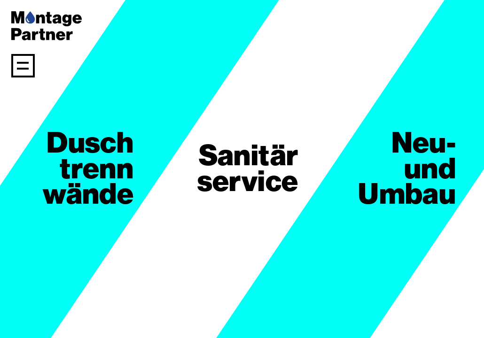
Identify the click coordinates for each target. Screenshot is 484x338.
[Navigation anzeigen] (23, 65)
